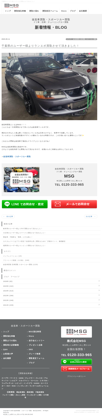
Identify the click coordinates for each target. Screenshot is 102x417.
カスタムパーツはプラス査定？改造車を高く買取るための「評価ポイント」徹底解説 (34, 241)
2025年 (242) (8, 286)
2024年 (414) (8, 291)
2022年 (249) (8, 300)
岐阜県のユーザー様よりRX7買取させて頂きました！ (23, 228)
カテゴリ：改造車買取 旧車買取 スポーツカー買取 (81, 39)
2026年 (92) (8, 281)
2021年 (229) (8, 305)
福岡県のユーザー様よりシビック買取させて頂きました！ (24, 245)
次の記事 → (91, 216)
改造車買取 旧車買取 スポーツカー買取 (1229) (20, 264)
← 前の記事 (8, 216)
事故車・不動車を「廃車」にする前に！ (18, 237)
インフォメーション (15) (12, 256)
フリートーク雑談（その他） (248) (16, 260)
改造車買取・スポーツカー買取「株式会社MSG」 (28, 410)
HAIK (97, 412)
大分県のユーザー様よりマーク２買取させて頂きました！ (24, 233)
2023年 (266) (8, 295)
